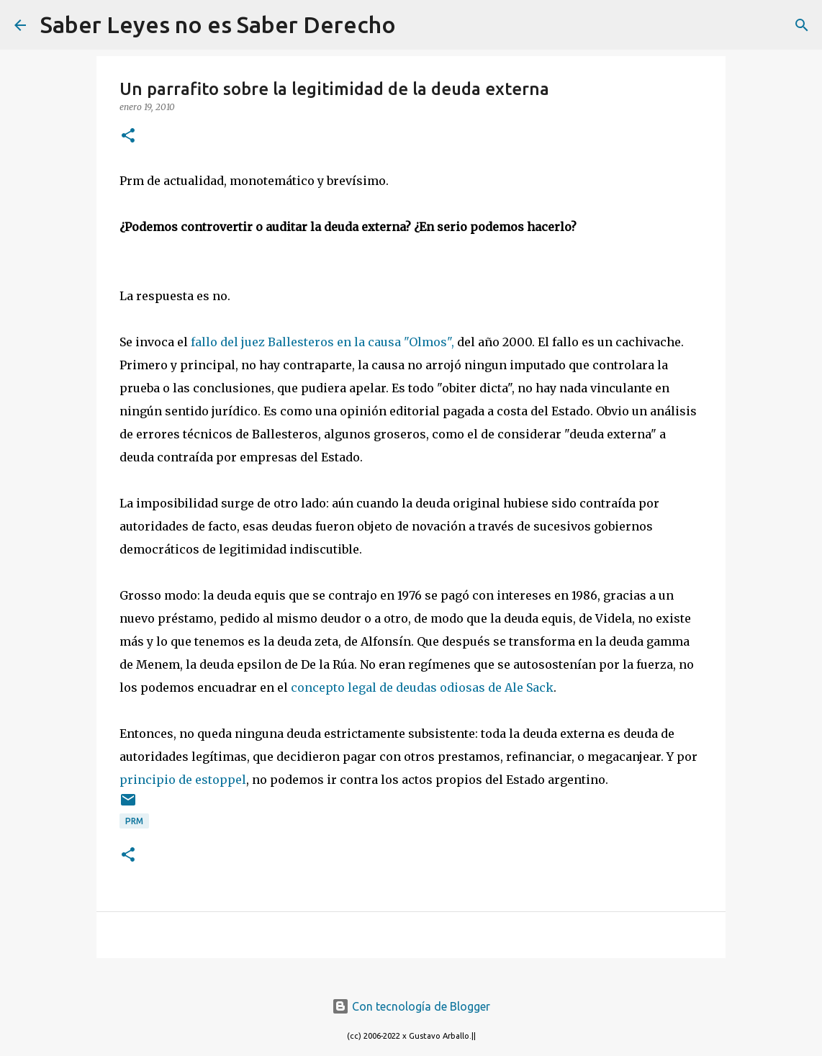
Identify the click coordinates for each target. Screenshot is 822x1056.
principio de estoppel (182, 779)
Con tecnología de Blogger (411, 1006)
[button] (128, 136)
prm (134, 821)
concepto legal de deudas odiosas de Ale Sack (422, 687)
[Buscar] (416, 25)
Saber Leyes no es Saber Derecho (218, 24)
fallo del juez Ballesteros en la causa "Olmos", (324, 342)
